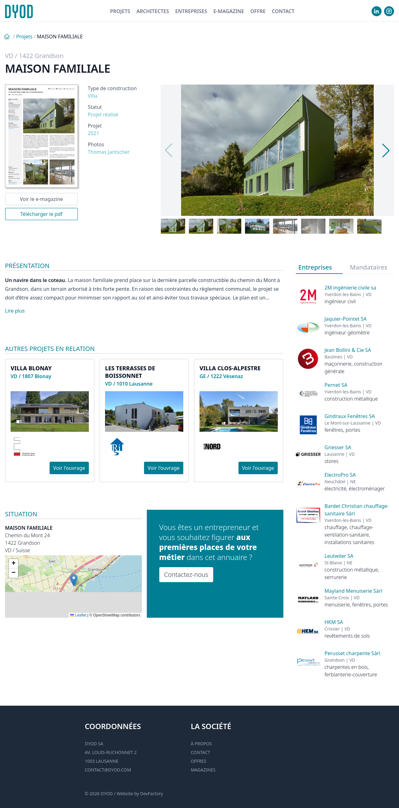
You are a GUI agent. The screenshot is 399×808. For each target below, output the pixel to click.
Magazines (203, 770)
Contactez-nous (186, 574)
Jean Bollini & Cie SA (347, 350)
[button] (74, 580)
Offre (258, 11)
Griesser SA (337, 447)
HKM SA (333, 622)
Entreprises (191, 11)
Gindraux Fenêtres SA (349, 416)
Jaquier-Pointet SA (345, 318)
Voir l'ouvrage (69, 468)
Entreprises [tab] (315, 267)
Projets (120, 11)
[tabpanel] (345, 476)
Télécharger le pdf (41, 214)
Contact (283, 11)
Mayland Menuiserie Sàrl (353, 590)
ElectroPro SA (340, 474)
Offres (198, 761)
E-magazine (228, 11)
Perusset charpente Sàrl (352, 653)
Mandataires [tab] (368, 267)
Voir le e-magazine (41, 199)
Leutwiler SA (338, 555)
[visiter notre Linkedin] (377, 11)
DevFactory (151, 793)
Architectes (153, 11)
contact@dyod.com (108, 770)
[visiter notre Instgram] (389, 11)
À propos (201, 744)
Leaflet (78, 615)
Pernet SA (335, 385)
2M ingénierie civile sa (350, 287)
